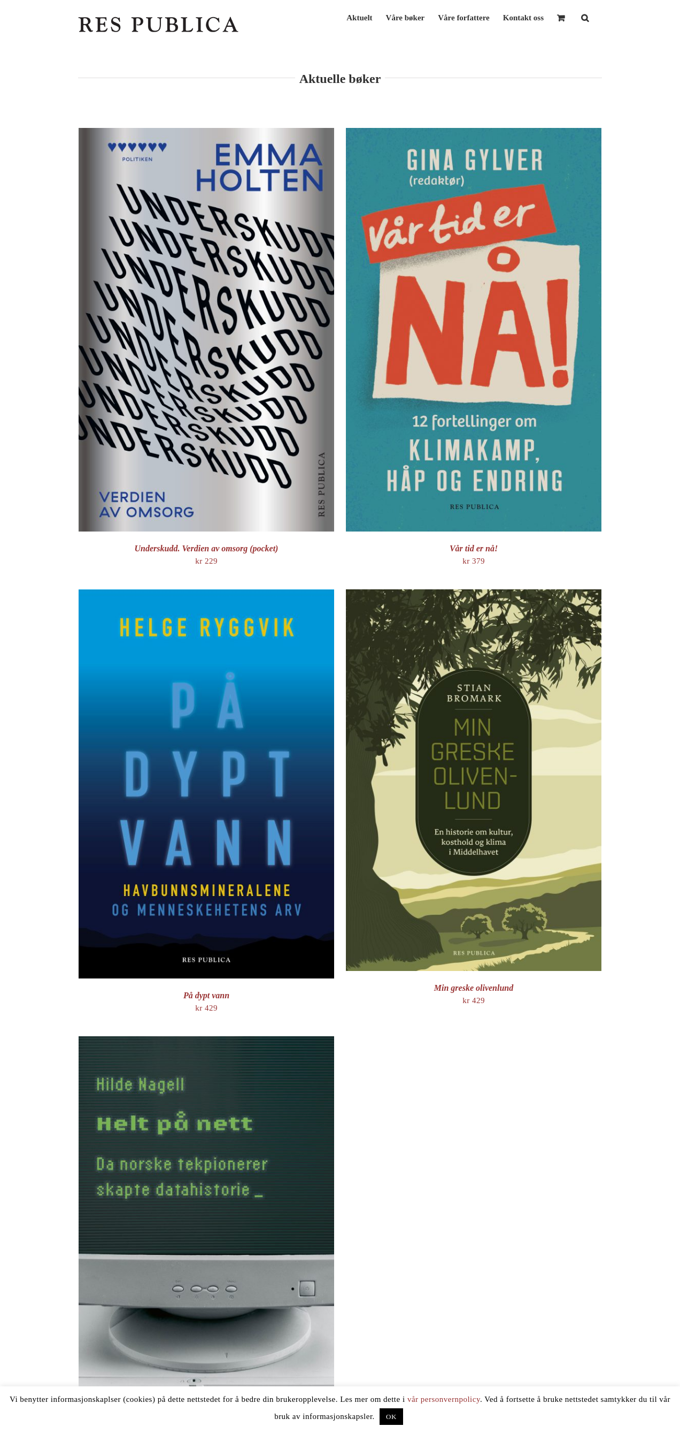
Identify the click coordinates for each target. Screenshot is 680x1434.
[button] (585, 17)
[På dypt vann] (206, 595)
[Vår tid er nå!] (473, 134)
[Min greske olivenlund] (473, 595)
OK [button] (391, 1417)
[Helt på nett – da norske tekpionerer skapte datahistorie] (206, 1042)
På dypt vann (206, 995)
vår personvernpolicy (443, 1399)
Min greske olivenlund (473, 987)
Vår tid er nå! (474, 548)
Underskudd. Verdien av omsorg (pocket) (207, 548)
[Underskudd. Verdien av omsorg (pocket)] (206, 134)
